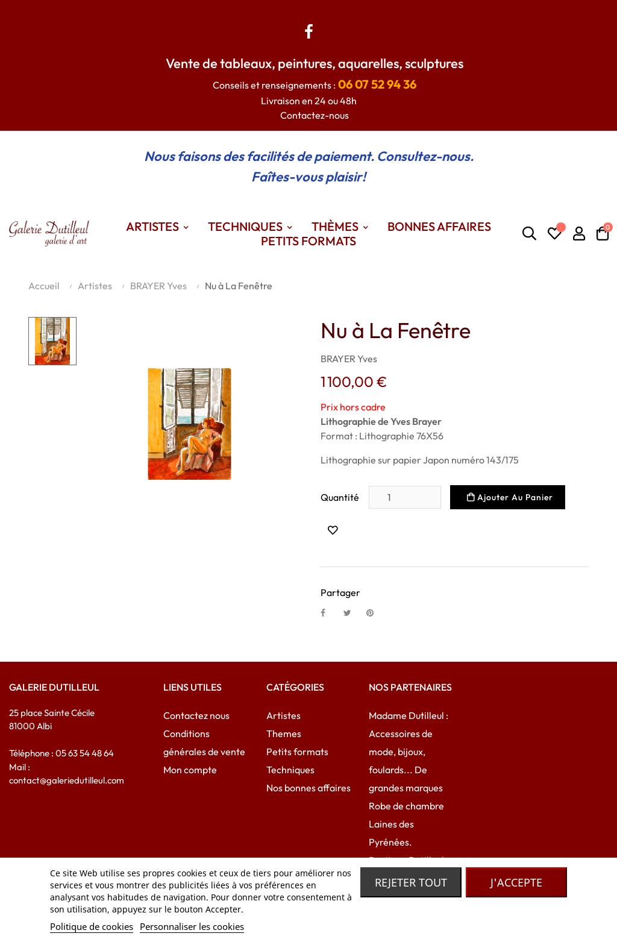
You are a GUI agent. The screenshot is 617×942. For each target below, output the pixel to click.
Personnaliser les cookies (192, 926)
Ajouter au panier (510, 497)
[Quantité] (405, 497)
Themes (283, 733)
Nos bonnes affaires (308, 788)
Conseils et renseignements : (314, 85)
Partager (330, 612)
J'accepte (516, 882)
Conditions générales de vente (204, 742)
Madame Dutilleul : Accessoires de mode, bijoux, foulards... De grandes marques (408, 751)
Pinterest (375, 612)
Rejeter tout (411, 882)
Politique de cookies (91, 926)
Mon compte (190, 770)
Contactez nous (196, 715)
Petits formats (297, 752)
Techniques (290, 770)
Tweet (352, 612)
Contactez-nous (314, 115)
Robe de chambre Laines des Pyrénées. (406, 824)
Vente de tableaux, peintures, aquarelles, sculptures (314, 63)
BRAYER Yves (349, 359)
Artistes (283, 715)
